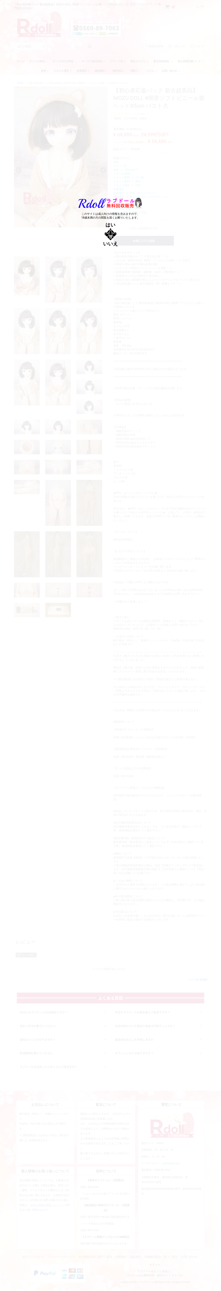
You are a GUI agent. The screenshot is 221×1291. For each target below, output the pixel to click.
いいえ (110, 244)
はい (110, 225)
